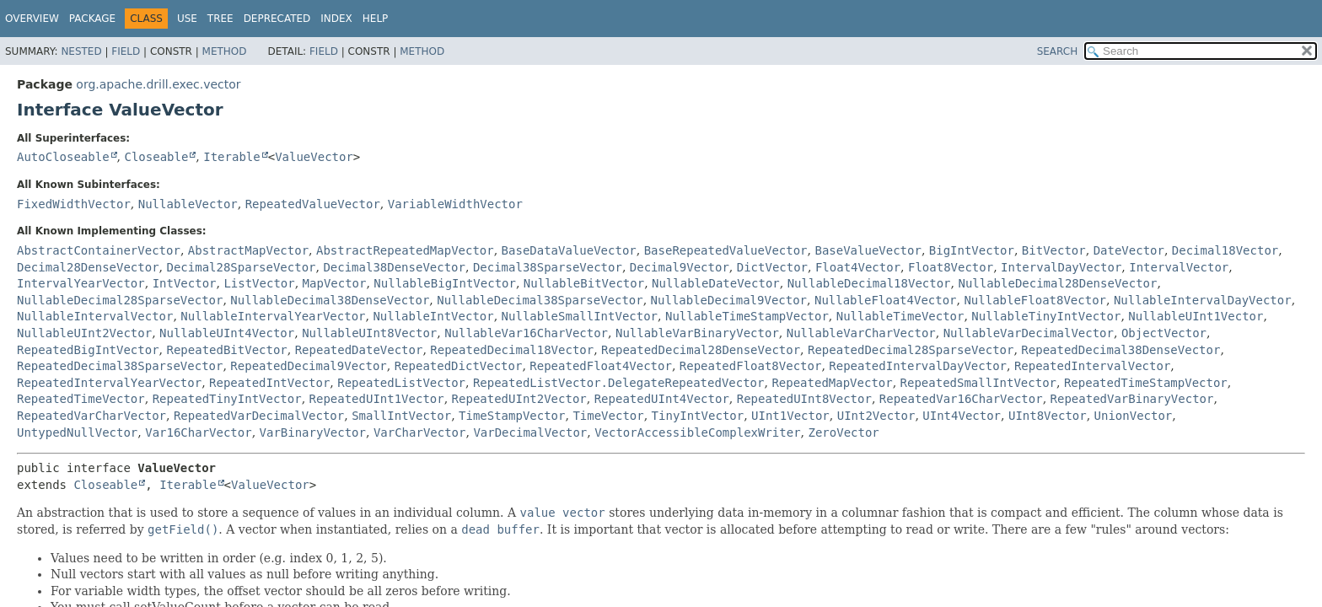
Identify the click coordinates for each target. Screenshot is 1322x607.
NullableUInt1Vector (1195, 316)
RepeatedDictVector (459, 366)
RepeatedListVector (401, 382)
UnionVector (1133, 415)
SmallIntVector (401, 415)
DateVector (1129, 250)
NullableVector (188, 204)
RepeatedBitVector (226, 350)
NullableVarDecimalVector (1028, 333)
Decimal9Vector (679, 267)
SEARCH (1057, 51)
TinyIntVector (698, 415)
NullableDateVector (716, 283)
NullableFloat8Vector (1035, 300)
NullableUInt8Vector (369, 333)
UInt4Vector (961, 415)
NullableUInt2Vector (84, 333)
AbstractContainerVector (98, 250)
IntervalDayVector (1061, 267)
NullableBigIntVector (444, 283)
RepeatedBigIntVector (88, 350)
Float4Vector (857, 267)
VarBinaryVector (313, 432)
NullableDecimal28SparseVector (120, 300)
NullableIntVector (433, 316)
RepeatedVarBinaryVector (1132, 399)
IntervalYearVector (81, 283)
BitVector (1054, 250)
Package (92, 18)
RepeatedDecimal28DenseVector (700, 350)
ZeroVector (843, 432)
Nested (81, 51)
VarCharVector (419, 432)
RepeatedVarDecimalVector (259, 415)
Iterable (231, 157)
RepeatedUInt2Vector (519, 399)
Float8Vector (950, 267)
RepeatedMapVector (831, 382)
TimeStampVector (512, 415)
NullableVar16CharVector (526, 333)
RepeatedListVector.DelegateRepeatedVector (619, 382)
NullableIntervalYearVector (272, 316)
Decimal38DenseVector (394, 267)
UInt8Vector (1047, 415)
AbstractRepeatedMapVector (405, 250)
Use (187, 18)
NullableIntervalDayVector (1203, 300)
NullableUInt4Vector (226, 333)
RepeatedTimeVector (81, 399)
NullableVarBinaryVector (697, 333)
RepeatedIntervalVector (1092, 366)
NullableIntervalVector (95, 316)
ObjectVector (1163, 333)
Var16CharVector (198, 432)
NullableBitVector (584, 283)
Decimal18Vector (1225, 250)
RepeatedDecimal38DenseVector (1120, 350)
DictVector (772, 267)
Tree (220, 18)
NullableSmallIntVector (580, 316)
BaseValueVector (867, 250)
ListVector (258, 283)
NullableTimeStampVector (747, 316)
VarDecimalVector (530, 432)
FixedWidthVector (74, 204)
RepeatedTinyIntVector (227, 399)
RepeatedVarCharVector (91, 415)
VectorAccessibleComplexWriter (697, 432)
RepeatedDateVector (359, 350)
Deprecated (277, 18)
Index (336, 18)
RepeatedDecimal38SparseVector (120, 366)
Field (125, 51)
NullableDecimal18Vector (869, 283)
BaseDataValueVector (569, 250)
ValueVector (314, 157)
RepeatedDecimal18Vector (512, 350)
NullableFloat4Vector (885, 300)
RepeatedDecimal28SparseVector (910, 350)
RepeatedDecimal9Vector (308, 366)
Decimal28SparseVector (240, 267)
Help (376, 18)
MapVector (335, 283)
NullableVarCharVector (861, 333)
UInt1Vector (790, 415)
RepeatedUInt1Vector (376, 399)
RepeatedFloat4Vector (600, 366)
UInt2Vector (876, 415)
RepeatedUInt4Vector (661, 399)
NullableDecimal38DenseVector (329, 300)
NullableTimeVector (900, 316)
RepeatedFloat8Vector (751, 366)
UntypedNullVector (77, 432)
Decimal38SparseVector (547, 267)
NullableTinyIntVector (1045, 316)
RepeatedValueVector (312, 204)
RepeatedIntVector (269, 382)
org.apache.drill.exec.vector (158, 84)
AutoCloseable (63, 157)
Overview (32, 18)
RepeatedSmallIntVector (978, 382)
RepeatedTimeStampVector (1146, 382)
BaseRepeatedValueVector (726, 250)
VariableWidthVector (455, 204)
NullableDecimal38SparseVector (539, 300)
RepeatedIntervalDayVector (918, 366)
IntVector (185, 283)
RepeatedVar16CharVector (961, 399)
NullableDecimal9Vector (729, 300)
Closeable (156, 157)
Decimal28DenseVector (88, 267)
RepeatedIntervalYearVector (109, 382)
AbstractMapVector (248, 250)
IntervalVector (1178, 267)
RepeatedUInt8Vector (804, 399)
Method (224, 51)
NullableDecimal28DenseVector (1057, 283)
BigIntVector (971, 250)
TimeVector (607, 415)
